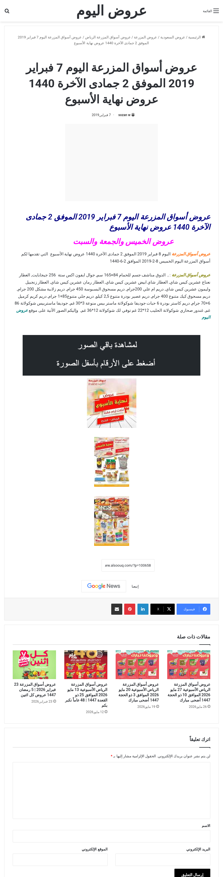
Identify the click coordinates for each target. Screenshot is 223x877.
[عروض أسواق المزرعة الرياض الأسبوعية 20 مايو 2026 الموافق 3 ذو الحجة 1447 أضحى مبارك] (137, 664)
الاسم (206, 826)
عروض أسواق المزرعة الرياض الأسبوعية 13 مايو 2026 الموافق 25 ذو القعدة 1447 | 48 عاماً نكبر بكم (86, 695)
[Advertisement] (111, 162)
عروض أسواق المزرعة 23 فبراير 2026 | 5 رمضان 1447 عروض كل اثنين (35, 689)
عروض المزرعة (145, 37)
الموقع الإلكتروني (94, 849)
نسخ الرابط (84, 565)
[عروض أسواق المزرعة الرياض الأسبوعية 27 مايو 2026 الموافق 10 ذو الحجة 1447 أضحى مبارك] (189, 664)
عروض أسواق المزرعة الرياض (108, 37)
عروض (22, 310)
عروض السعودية (172, 37)
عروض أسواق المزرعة (191, 254)
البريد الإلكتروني (198, 849)
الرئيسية (196, 37)
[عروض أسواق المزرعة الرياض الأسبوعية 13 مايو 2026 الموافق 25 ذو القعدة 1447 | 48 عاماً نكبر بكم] (86, 664)
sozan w (124, 115)
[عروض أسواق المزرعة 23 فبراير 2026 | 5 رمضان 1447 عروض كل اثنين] (34, 664)
